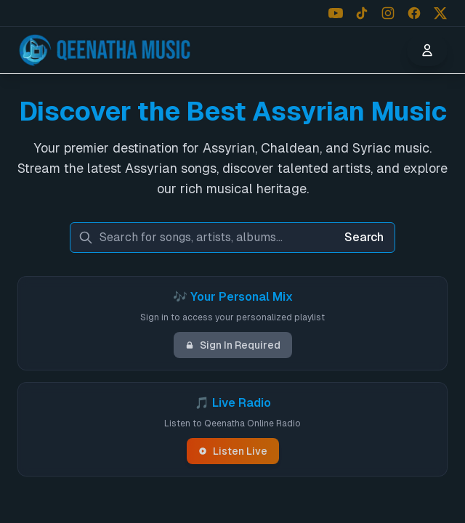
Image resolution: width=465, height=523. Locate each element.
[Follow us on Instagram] (388, 13)
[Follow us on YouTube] (335, 13)
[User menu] (427, 50)
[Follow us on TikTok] (362, 13)
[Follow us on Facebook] (414, 13)
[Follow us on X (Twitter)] (440, 13)
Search (364, 237)
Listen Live (232, 451)
